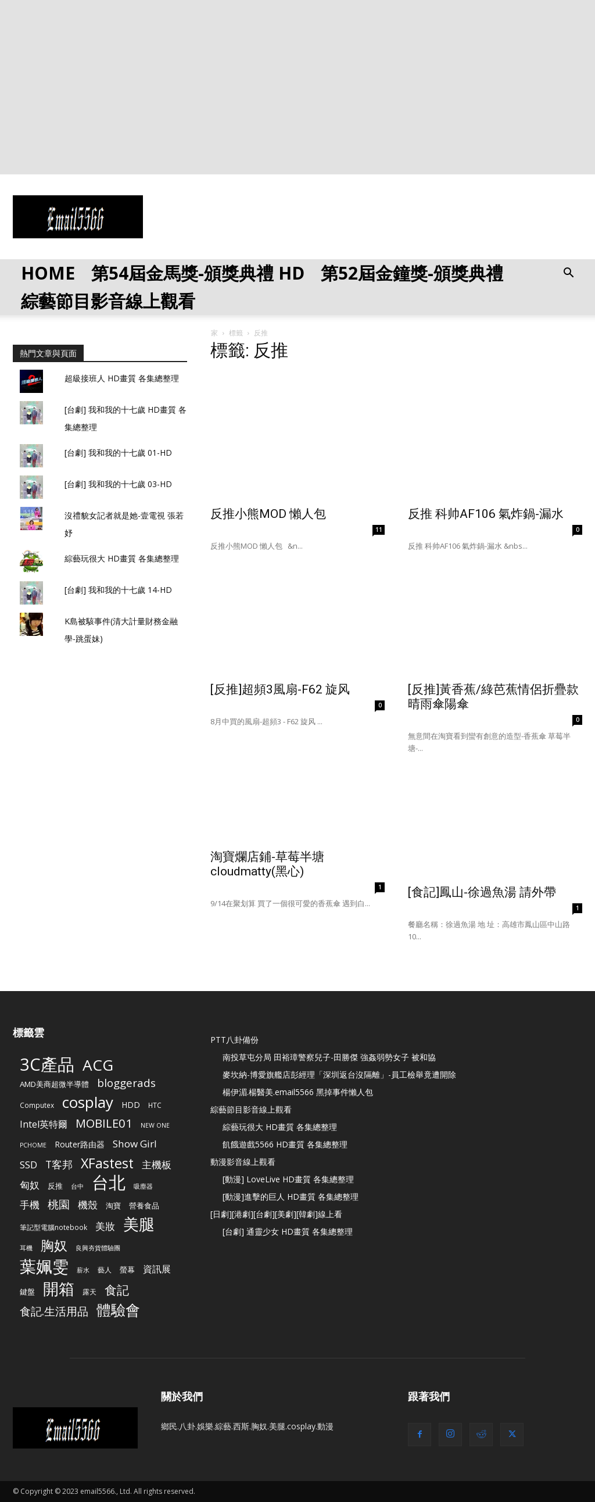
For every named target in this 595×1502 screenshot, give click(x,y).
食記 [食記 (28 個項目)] (117, 1290)
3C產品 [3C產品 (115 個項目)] (47, 1064)
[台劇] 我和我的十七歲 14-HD (118, 589)
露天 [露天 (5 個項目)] (89, 1291)
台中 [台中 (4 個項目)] (77, 1186)
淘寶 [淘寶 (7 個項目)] (113, 1205)
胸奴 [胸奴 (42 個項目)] (54, 1245)
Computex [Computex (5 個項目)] (37, 1105)
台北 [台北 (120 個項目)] (109, 1182)
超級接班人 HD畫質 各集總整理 (121, 378)
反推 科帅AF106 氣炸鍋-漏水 (486, 514)
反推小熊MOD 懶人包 (268, 514)
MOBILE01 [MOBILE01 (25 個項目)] (104, 1123)
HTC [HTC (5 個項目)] (155, 1105)
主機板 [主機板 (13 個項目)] (156, 1164)
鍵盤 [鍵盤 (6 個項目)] (27, 1291)
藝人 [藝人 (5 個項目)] (105, 1269)
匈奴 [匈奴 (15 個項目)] (30, 1185)
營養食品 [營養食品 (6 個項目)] (144, 1205)
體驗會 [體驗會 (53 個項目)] (118, 1310)
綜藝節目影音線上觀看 (108, 301)
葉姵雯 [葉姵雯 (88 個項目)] (44, 1266)
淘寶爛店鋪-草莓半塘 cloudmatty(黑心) (267, 864)
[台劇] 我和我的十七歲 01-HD (118, 452)
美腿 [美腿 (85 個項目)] (139, 1224)
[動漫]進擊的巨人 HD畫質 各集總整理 (291, 1196)
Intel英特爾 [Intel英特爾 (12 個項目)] (43, 1124)
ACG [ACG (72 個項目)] (98, 1065)
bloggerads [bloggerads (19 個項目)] (126, 1083)
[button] (568, 274)
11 (378, 529)
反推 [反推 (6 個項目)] (55, 1186)
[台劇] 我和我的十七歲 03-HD (118, 483)
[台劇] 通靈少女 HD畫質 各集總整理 (288, 1231)
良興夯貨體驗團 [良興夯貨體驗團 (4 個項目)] (98, 1248)
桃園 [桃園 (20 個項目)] (59, 1205)
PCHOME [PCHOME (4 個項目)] (33, 1145)
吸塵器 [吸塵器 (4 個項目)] (143, 1186)
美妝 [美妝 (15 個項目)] (105, 1226)
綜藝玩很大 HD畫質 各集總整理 (121, 558)
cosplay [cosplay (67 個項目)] (87, 1102)
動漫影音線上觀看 (242, 1161)
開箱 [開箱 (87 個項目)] (58, 1288)
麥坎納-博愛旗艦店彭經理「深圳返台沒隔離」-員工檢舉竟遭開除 (339, 1074)
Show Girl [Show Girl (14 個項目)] (135, 1144)
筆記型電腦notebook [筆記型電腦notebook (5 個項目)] (53, 1227)
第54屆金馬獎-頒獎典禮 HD (197, 273)
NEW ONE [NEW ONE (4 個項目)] (155, 1125)
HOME (48, 273)
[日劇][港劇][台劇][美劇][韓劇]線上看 (276, 1214)
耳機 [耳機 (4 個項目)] (26, 1248)
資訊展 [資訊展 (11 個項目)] (157, 1269)
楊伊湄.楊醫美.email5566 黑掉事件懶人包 (298, 1091)
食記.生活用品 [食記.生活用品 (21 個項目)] (54, 1311)
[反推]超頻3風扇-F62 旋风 (280, 689)
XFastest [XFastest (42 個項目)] (107, 1163)
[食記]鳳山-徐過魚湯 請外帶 (482, 892)
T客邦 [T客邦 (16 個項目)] (59, 1164)
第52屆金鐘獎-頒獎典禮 (412, 273)
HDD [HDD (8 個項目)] (130, 1104)
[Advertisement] (297, 87)
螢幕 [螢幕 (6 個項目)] (127, 1269)
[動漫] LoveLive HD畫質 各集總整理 (288, 1179)
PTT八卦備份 (234, 1039)
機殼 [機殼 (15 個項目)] (88, 1205)
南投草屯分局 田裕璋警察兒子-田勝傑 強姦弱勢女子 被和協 (329, 1057)
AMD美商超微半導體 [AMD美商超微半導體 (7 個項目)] (54, 1084)
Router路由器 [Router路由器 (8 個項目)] (80, 1144)
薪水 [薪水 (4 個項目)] (83, 1270)
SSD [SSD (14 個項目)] (28, 1164)
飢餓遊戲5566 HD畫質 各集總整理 (285, 1144)
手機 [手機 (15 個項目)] (30, 1205)
